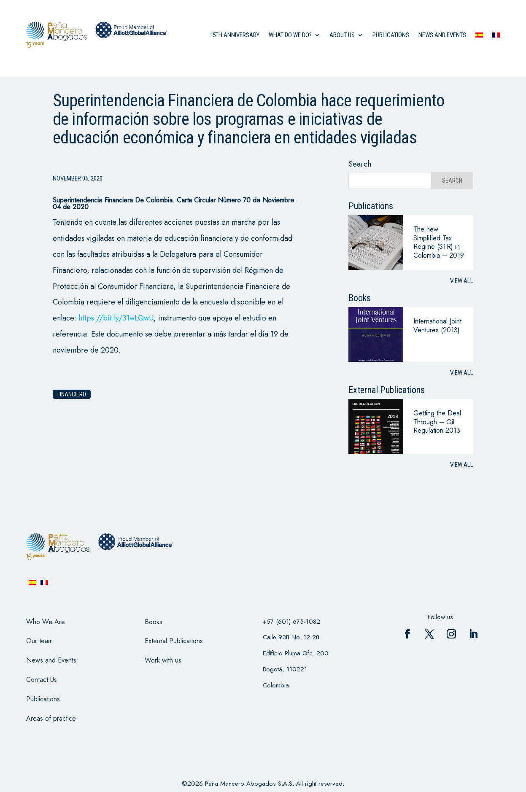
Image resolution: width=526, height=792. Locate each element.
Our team (39, 641)
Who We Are (45, 622)
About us (342, 35)
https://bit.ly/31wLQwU (116, 317)
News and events (442, 35)
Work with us (163, 660)
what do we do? (290, 35)
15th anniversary (234, 35)
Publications (390, 35)
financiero (71, 394)
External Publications (174, 641)
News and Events (51, 660)
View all (461, 281)
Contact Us (41, 679)
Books (153, 622)
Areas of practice (51, 718)
